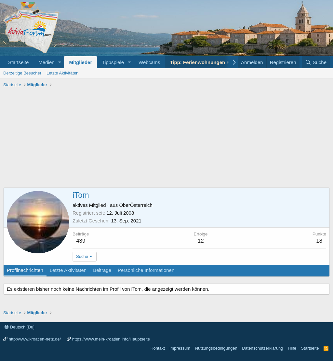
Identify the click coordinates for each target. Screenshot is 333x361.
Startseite (18, 62)
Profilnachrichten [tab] (25, 270)
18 (319, 241)
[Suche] (316, 62)
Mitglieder (80, 62)
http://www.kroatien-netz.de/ (35, 339)
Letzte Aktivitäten (62, 73)
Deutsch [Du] (19, 327)
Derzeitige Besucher (22, 73)
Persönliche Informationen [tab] (146, 270)
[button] (59, 62)
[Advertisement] (166, 138)
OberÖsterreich (136, 205)
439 (80, 241)
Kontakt (158, 348)
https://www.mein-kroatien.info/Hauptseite (111, 339)
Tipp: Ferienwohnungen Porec (205, 62)
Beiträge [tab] (102, 270)
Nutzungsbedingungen (216, 348)
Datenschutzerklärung (262, 348)
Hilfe (292, 348)
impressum (179, 348)
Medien (46, 62)
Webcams (149, 62)
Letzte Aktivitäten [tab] (68, 270)
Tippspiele (113, 62)
